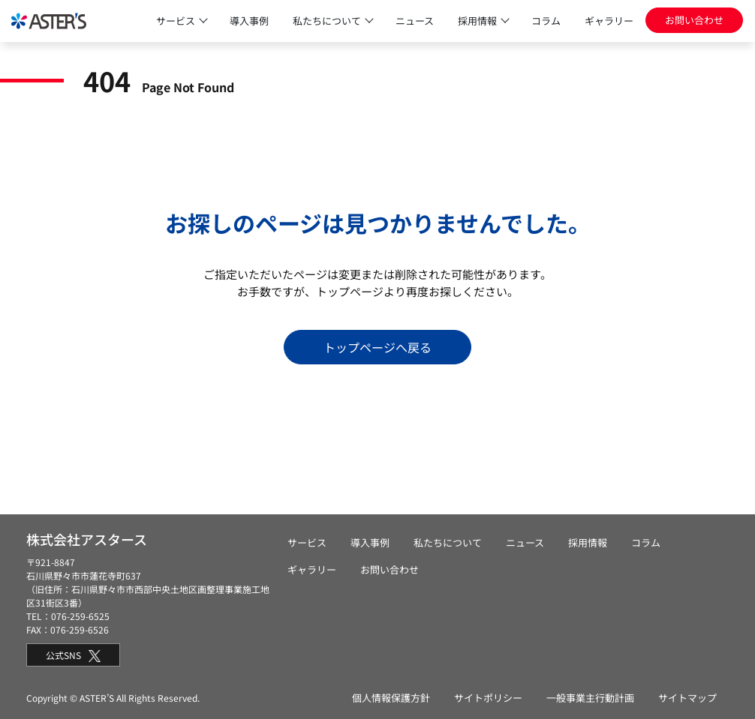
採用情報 (477, 20)
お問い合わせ (694, 20)
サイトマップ (687, 698)
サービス (175, 20)
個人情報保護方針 (391, 698)
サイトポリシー (488, 698)
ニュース (415, 20)
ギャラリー (609, 20)
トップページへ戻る (377, 347)
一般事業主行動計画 (590, 698)
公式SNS (73, 655)
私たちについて (327, 20)
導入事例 (249, 20)
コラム (546, 20)
